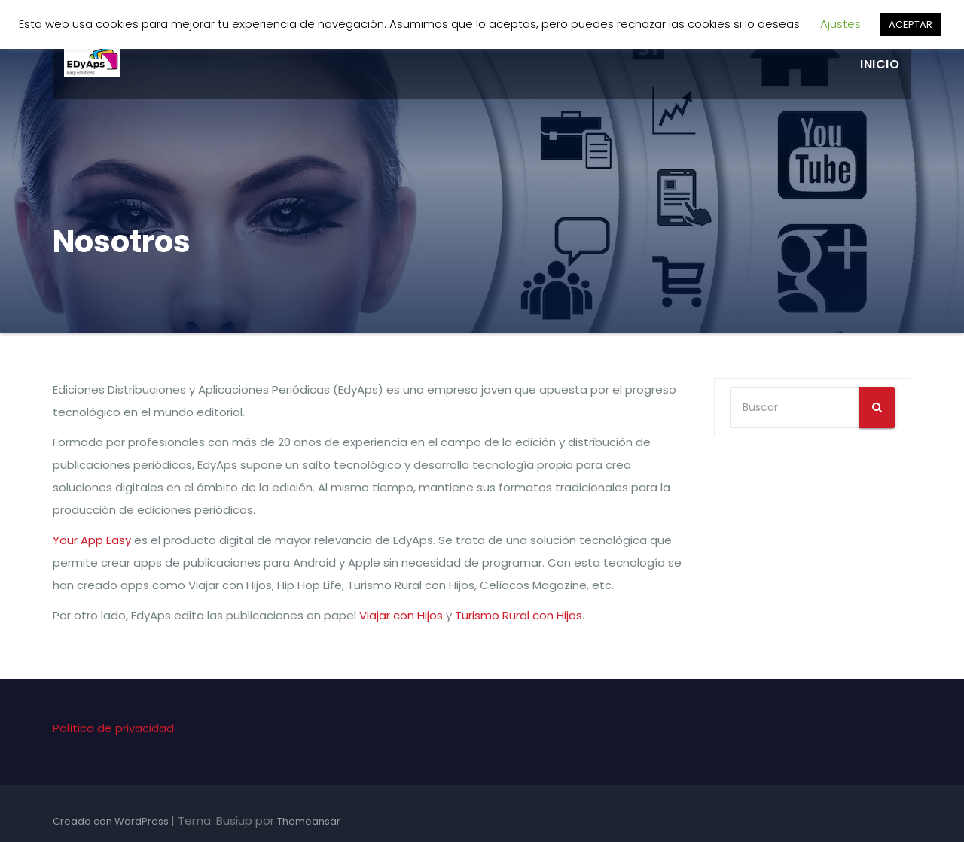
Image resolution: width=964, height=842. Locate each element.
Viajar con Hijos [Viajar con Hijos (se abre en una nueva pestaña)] (401, 615)
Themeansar (308, 821)
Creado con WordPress (112, 821)
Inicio (879, 64)
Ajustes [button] (840, 24)
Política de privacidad (113, 728)
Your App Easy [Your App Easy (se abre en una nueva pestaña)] (92, 540)
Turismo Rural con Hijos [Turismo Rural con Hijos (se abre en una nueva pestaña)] (518, 615)
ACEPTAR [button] (910, 24)
